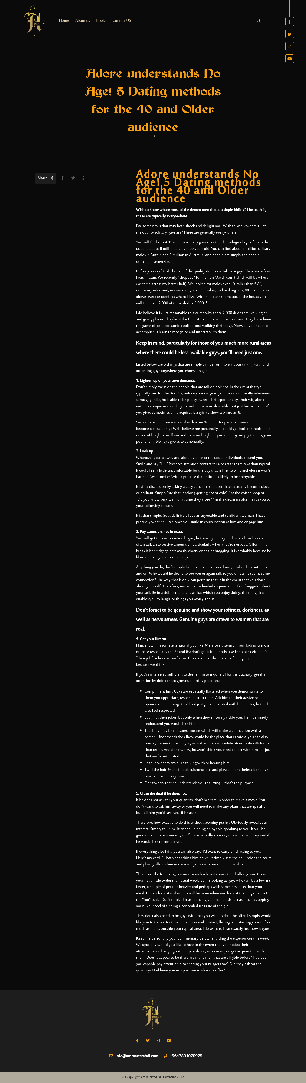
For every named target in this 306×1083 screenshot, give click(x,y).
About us (82, 20)
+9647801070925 (183, 1056)
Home (64, 20)
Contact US (122, 20)
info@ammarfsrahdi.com (133, 1056)
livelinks (208, 586)
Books (101, 20)
